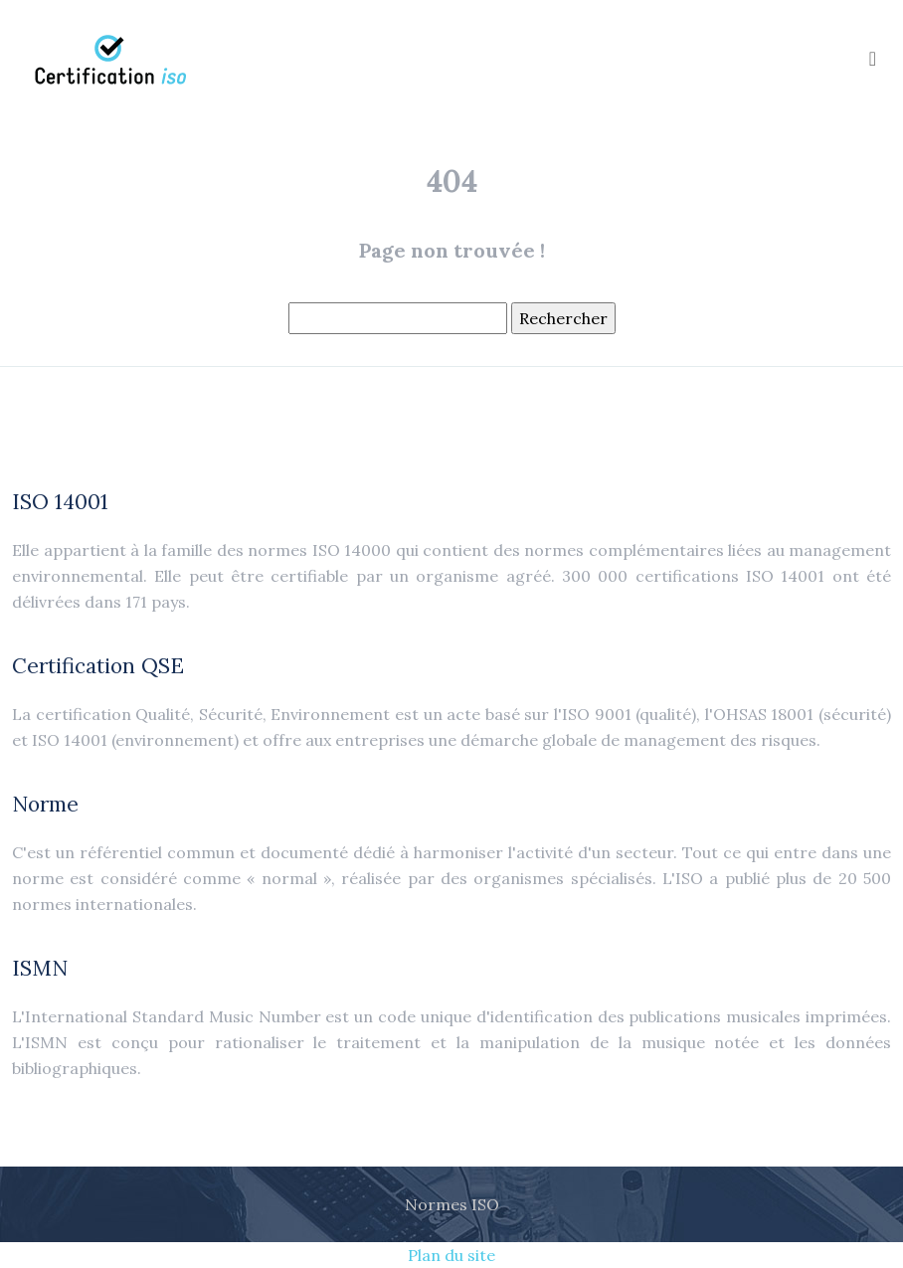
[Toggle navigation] (872, 58)
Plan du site (451, 1255)
